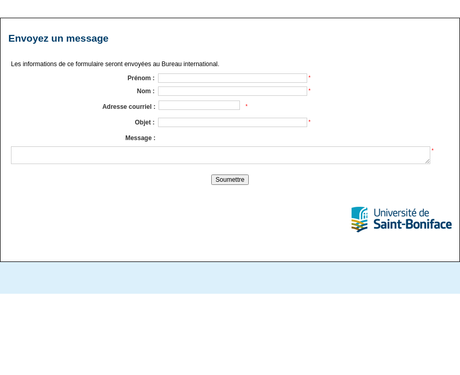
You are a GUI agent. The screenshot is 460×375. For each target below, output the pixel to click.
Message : (140, 138)
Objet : (145, 122)
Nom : (146, 91)
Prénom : (140, 78)
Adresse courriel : (128, 106)
